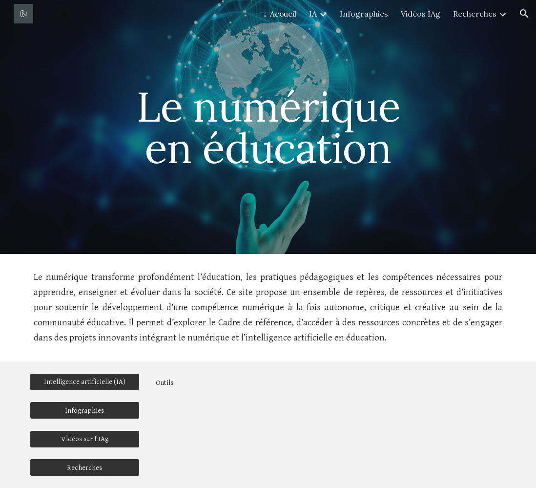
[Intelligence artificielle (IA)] (84, 381)
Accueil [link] (283, 14)
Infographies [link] (364, 14)
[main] (268, 127)
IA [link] (313, 14)
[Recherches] (84, 467)
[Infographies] (84, 410)
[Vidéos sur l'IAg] (84, 438)
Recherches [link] (474, 14)
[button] (524, 13)
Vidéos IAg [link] (420, 14)
